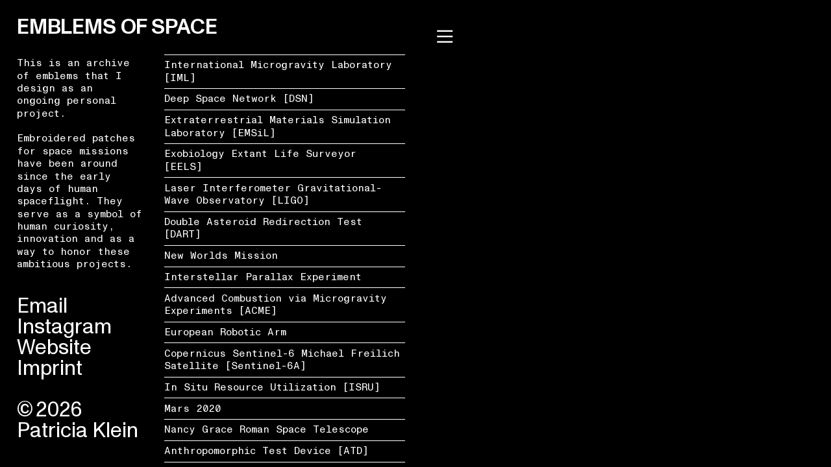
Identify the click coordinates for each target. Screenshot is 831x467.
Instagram (64, 327)
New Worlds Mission (221, 255)
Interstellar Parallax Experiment (263, 277)
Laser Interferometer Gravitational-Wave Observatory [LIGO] (273, 194)
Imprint (49, 368)
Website (54, 347)
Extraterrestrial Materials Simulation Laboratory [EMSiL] (277, 126)
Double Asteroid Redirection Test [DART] (263, 228)
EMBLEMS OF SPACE (117, 27)
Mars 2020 (192, 408)
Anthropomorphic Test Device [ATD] (266, 451)
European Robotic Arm (225, 332)
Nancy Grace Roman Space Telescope (266, 429)
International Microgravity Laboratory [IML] (278, 71)
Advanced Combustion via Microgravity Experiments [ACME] (275, 304)
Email (42, 306)
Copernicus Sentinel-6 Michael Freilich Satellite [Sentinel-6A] (282, 359)
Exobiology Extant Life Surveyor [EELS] (260, 160)
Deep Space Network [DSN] (239, 98)
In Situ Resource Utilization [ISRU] (272, 387)
